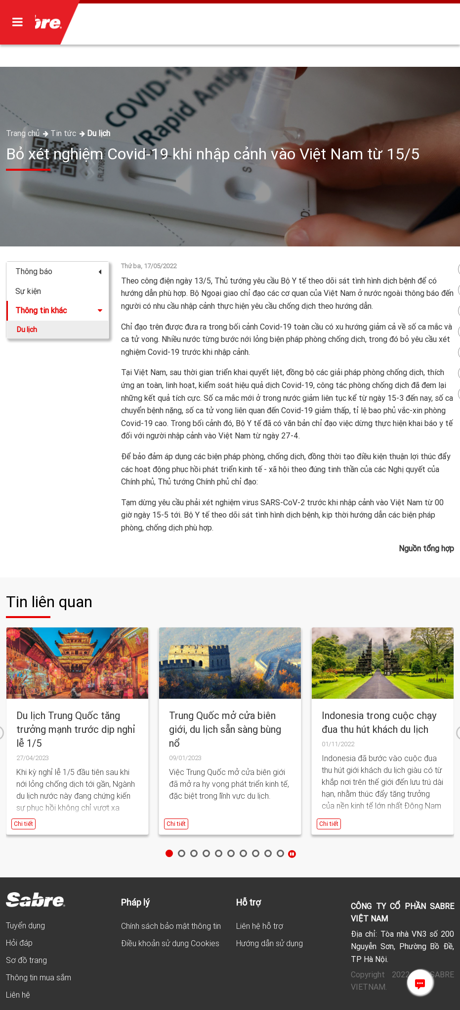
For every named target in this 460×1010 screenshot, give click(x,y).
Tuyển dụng (25, 925)
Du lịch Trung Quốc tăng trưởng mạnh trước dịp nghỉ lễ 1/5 (75, 729)
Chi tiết (23, 823)
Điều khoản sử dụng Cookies (170, 943)
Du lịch (98, 133)
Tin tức (64, 133)
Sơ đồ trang (26, 960)
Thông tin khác (59, 310)
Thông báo (58, 271)
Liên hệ (18, 995)
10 (280, 853)
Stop (291, 854)
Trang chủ (24, 133)
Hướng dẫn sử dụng (269, 943)
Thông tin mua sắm (38, 977)
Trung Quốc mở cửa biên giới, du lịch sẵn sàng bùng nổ (225, 729)
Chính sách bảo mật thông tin (171, 926)
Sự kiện (28, 291)
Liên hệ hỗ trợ (259, 926)
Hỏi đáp (19, 943)
